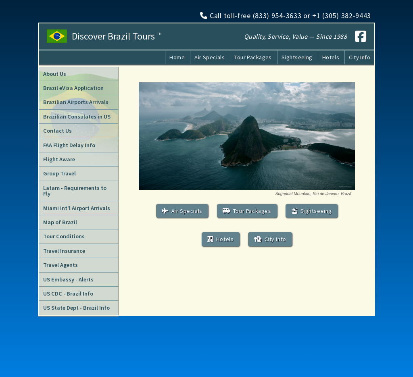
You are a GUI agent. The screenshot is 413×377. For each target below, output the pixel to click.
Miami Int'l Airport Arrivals (76, 208)
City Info (359, 57)
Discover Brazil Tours (117, 36)
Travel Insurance (64, 250)
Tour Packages (253, 57)
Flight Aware (59, 159)
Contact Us (57, 130)
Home (177, 57)
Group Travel (59, 173)
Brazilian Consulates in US (77, 116)
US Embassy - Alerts (68, 279)
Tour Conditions (64, 236)
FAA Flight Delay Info (69, 145)
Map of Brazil (60, 222)
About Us (54, 73)
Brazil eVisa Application (73, 88)
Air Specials (209, 57)
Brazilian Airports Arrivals (75, 102)
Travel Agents (60, 265)
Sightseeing (297, 57)
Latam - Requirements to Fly (74, 190)
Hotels (331, 57)
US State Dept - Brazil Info (76, 307)
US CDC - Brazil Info (68, 293)
